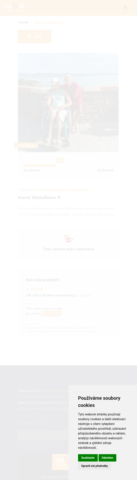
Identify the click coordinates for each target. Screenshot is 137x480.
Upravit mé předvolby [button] (94, 465)
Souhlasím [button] (88, 457)
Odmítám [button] (107, 457)
